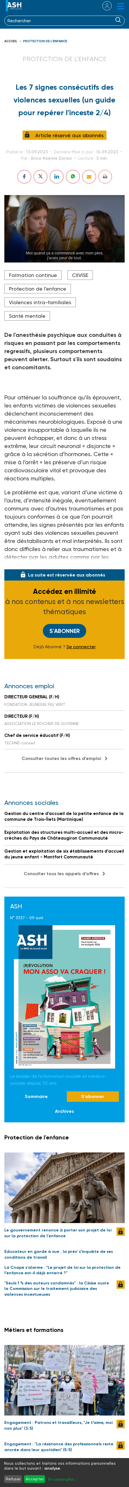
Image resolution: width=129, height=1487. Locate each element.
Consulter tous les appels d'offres (61, 873)
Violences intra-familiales (40, 302)
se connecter (103, 5)
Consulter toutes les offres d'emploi (61, 758)
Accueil (10, 41)
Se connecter (81, 646)
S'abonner (64, 630)
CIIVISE (80, 275)
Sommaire (36, 1096)
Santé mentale (27, 316)
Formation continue (33, 275)
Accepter (35, 1479)
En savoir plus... (62, 1479)
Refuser (13, 1479)
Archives (64, 1111)
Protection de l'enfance (45, 41)
